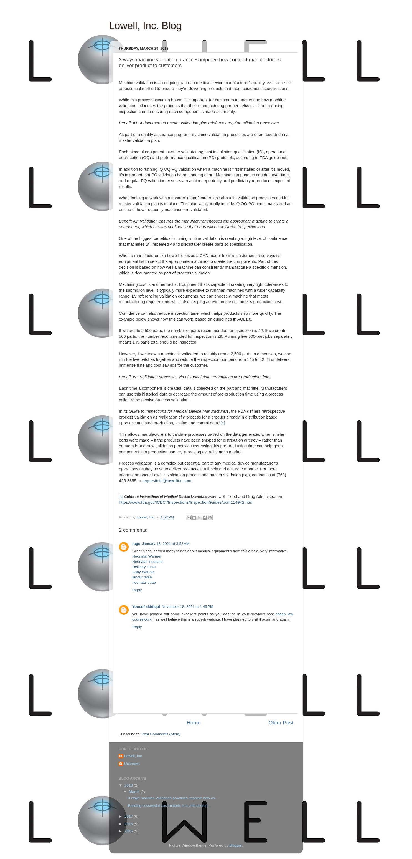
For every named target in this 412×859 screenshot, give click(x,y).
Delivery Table (144, 567)
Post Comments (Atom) (161, 734)
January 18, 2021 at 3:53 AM (165, 543)
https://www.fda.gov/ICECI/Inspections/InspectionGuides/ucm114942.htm (185, 502)
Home (193, 723)
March (134, 792)
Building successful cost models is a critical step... (169, 805)
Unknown (132, 764)
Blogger (235, 845)
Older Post (281, 723)
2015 (129, 831)
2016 (129, 824)
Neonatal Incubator (148, 562)
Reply (137, 590)
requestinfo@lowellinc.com (166, 480)
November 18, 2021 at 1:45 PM (187, 606)
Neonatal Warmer (146, 556)
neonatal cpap (144, 582)
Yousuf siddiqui (146, 606)
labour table (142, 577)
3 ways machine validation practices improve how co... (173, 798)
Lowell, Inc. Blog (145, 25)
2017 (129, 816)
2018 (129, 785)
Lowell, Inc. (133, 756)
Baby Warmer (143, 572)
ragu (136, 543)
